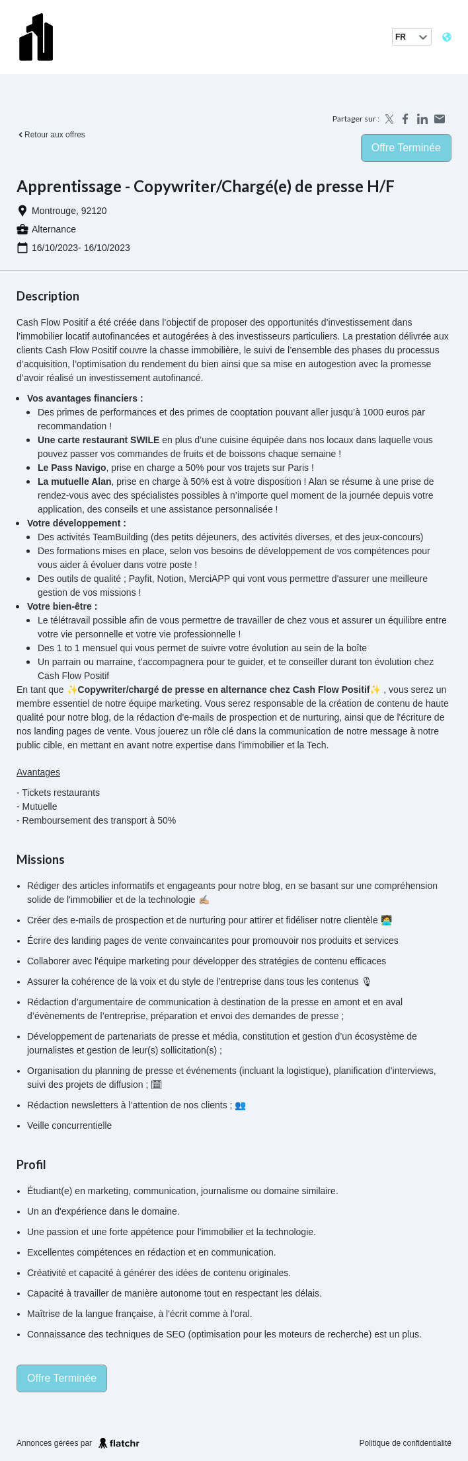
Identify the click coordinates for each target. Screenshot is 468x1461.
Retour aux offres (51, 134)
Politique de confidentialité (405, 1443)
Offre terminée (406, 147)
